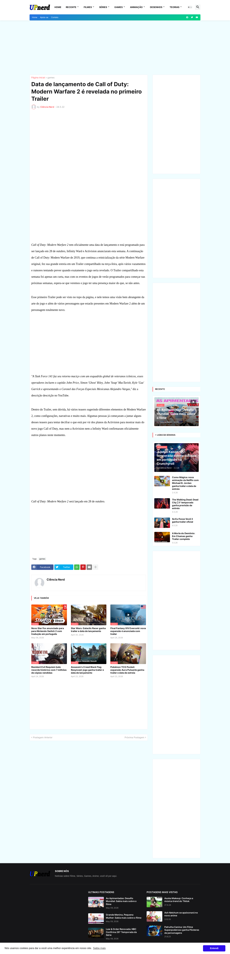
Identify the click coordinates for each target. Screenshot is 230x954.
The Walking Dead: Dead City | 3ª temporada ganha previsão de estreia (185, 504)
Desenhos (156, 7)
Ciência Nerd (56, 579)
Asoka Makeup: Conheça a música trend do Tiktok (178, 899)
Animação (136, 7)
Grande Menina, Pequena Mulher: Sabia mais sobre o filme (123, 916)
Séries (103, 7)
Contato (54, 17)
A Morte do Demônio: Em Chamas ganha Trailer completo (183, 536)
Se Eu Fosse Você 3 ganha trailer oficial (182, 520)
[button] (190, 7)
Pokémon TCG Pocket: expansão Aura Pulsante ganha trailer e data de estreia (127, 670)
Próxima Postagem (134, 737)
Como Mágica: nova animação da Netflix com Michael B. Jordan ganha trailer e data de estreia (185, 483)
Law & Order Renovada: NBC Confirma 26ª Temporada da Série (121, 932)
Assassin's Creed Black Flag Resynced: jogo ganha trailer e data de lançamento (87, 670)
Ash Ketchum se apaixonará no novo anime (181, 914)
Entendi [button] (214, 948)
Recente (71, 7)
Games (118, 7)
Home (57, 7)
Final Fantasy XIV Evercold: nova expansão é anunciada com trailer (128, 631)
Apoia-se (44, 17)
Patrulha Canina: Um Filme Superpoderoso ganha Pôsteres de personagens (181, 930)
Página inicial (38, 77)
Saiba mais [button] (99, 948)
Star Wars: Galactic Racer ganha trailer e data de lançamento (88, 629)
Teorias (174, 7)
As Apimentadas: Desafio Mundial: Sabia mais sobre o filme (121, 901)
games (50, 77)
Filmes (88, 7)
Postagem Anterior (42, 737)
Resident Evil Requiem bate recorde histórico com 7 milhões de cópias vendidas (49, 670)
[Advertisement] (115, 47)
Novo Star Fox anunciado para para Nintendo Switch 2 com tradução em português (47, 631)
